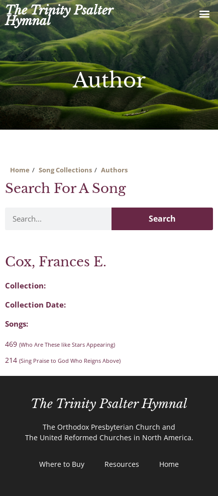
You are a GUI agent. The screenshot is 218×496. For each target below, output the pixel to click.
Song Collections (65, 169)
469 (60, 344)
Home (20, 169)
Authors (114, 169)
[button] (204, 13)
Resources (121, 464)
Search (162, 218)
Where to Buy (61, 464)
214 (63, 360)
